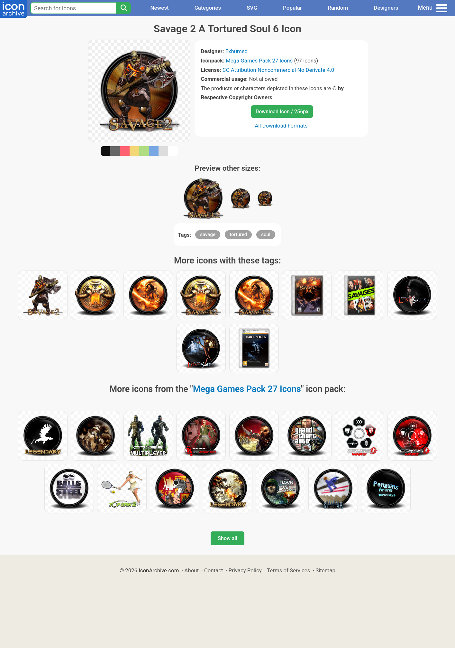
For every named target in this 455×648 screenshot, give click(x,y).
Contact (213, 570)
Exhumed (236, 51)
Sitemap (325, 570)
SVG (252, 8)
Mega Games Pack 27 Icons (259, 60)
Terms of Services (288, 570)
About (191, 570)
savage (207, 234)
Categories (208, 8)
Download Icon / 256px (282, 112)
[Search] (123, 8)
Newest (159, 8)
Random (338, 8)
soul (265, 234)
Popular (292, 8)
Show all (227, 538)
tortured (238, 234)
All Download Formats (281, 125)
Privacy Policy (244, 570)
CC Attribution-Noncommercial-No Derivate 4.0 (278, 70)
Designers (386, 8)
